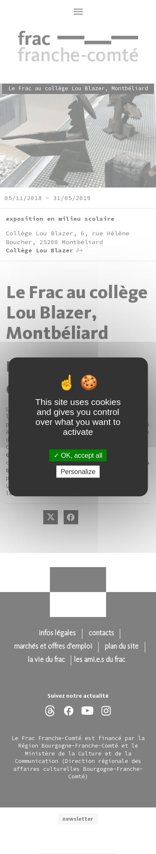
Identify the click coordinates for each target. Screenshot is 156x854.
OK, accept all (78, 455)
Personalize (78, 471)
